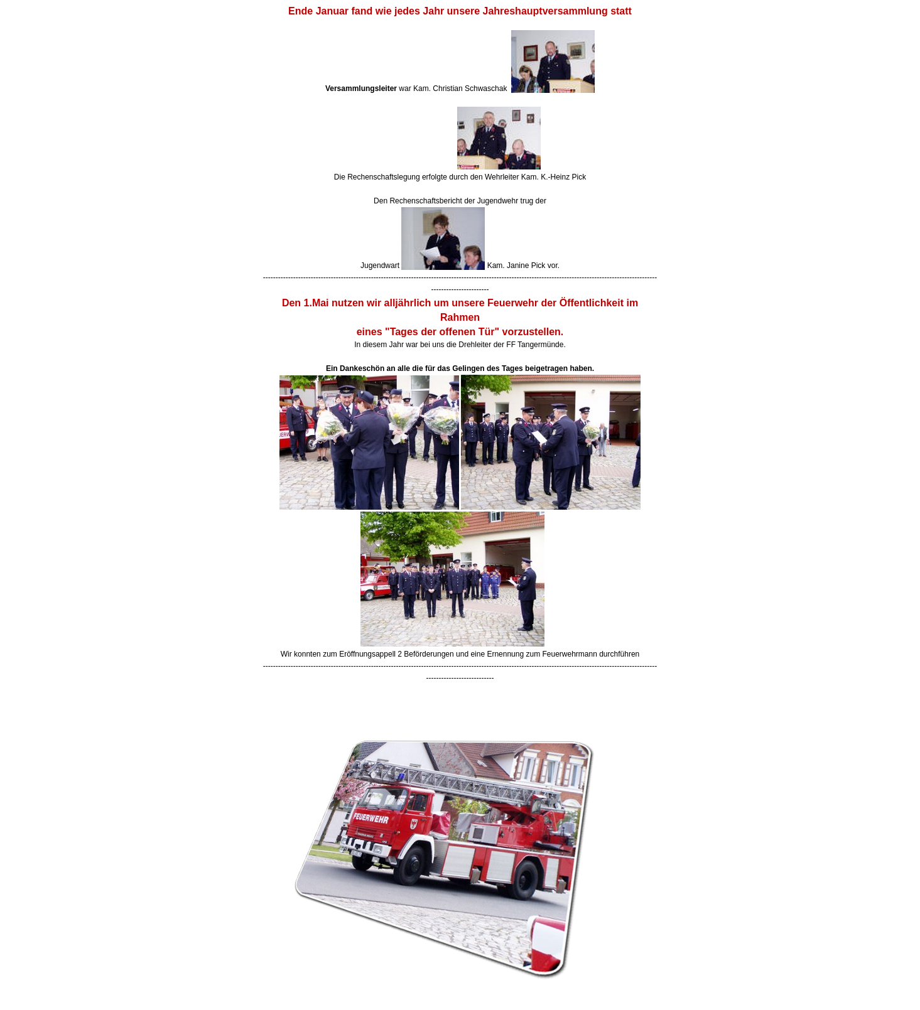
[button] (460, 691)
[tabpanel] (460, 344)
